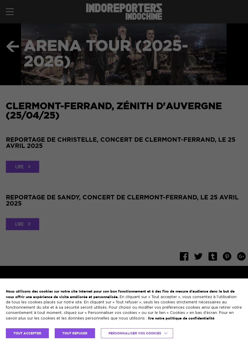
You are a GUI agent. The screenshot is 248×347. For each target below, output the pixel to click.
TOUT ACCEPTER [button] (27, 333)
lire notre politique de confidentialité (181, 318)
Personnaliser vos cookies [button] (134, 333)
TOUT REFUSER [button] (74, 333)
